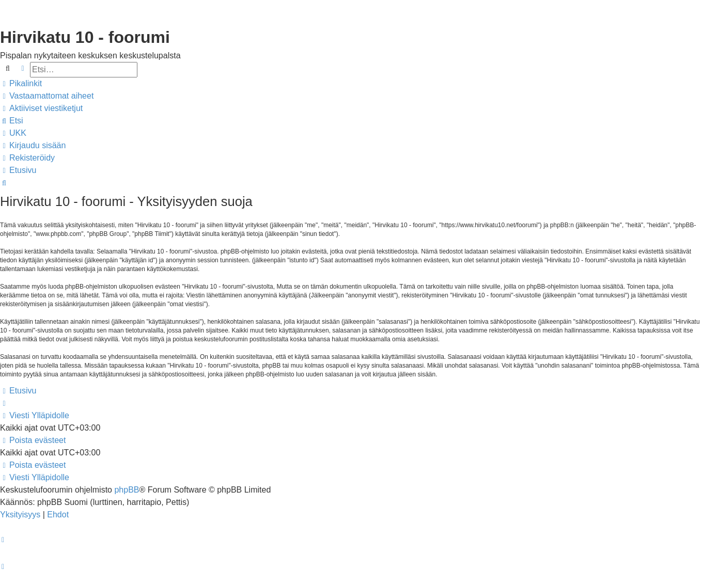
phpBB (126, 489)
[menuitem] (46, 96)
